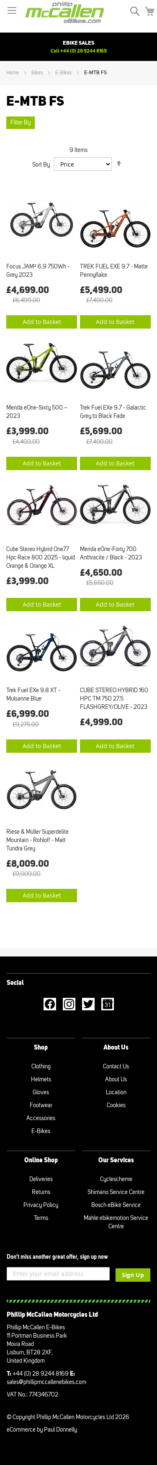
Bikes (37, 73)
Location (116, 1092)
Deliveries (41, 1179)
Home (13, 73)
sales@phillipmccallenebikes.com (46, 1382)
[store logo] (64, 12)
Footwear (41, 1105)
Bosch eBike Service (116, 1205)
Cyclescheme (116, 1179)
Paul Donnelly (60, 1429)
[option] (78, 46)
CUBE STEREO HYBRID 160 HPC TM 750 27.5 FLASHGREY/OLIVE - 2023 (114, 699)
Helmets (41, 1079)
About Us (116, 1079)
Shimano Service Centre (116, 1192)
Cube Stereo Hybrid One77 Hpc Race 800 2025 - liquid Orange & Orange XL (40, 557)
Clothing (41, 1066)
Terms (41, 1218)
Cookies (116, 1105)
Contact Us (116, 1066)
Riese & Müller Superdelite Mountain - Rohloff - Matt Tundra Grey (37, 840)
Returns (41, 1192)
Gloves (41, 1092)
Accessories (40, 1118)
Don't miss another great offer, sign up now (57, 1256)
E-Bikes (64, 73)
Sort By (41, 164)
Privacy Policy (40, 1205)
